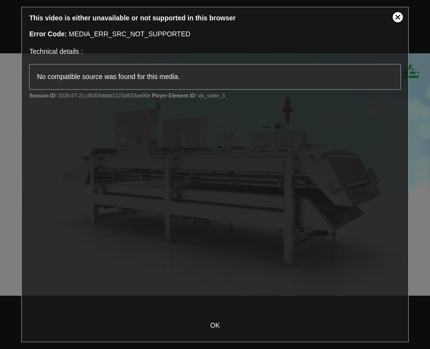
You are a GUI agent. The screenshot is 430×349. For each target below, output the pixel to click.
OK (215, 325)
